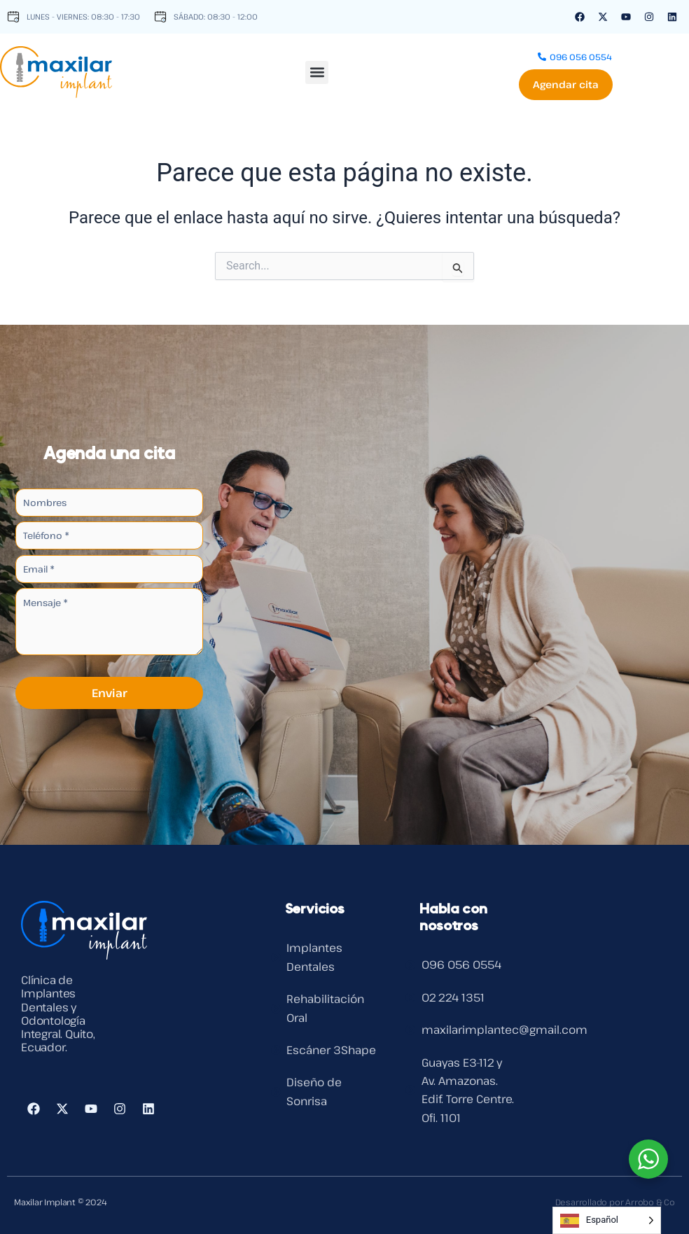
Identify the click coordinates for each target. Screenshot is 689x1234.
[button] (316, 68)
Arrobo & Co (650, 1201)
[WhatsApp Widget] (648, 1159)
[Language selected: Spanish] (606, 1220)
